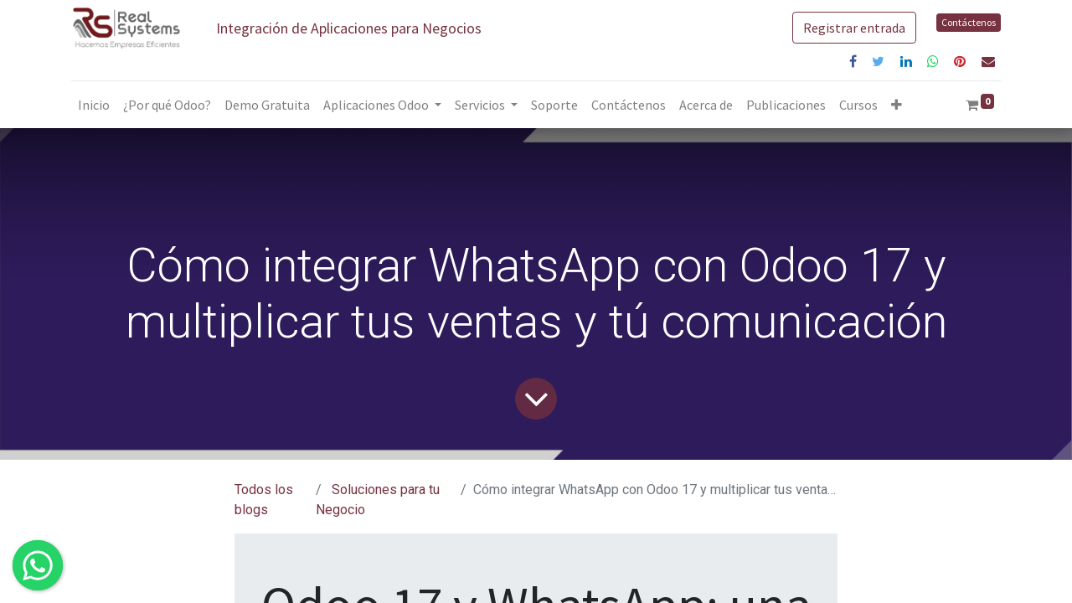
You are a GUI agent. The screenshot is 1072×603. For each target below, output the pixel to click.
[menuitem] (93, 104)
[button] (896, 104)
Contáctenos (968, 22)
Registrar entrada (854, 27)
